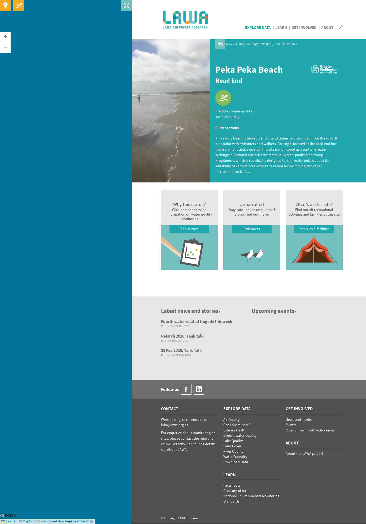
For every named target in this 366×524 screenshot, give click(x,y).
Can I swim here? (286, 44)
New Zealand (235, 44)
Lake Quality (233, 440)
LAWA (185, 19)
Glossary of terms (237, 490)
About (327, 27)
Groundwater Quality (240, 435)
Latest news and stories (191, 311)
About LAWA (177, 449)
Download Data (235, 462)
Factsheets (231, 485)
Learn (281, 27)
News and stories (299, 419)
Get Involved (304, 27)
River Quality (233, 451)
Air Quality (231, 419)
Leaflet (9, 521)
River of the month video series (310, 430)
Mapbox (8, 515)
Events (291, 424)
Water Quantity (235, 456)
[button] (5, 37)
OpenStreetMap (51, 521)
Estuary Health (235, 430)
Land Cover (232, 446)
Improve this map (79, 521)
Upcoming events (274, 311)
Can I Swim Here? (236, 424)
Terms (194, 518)
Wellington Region (259, 44)
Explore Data (258, 27)
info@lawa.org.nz (174, 424)
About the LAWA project (304, 453)
